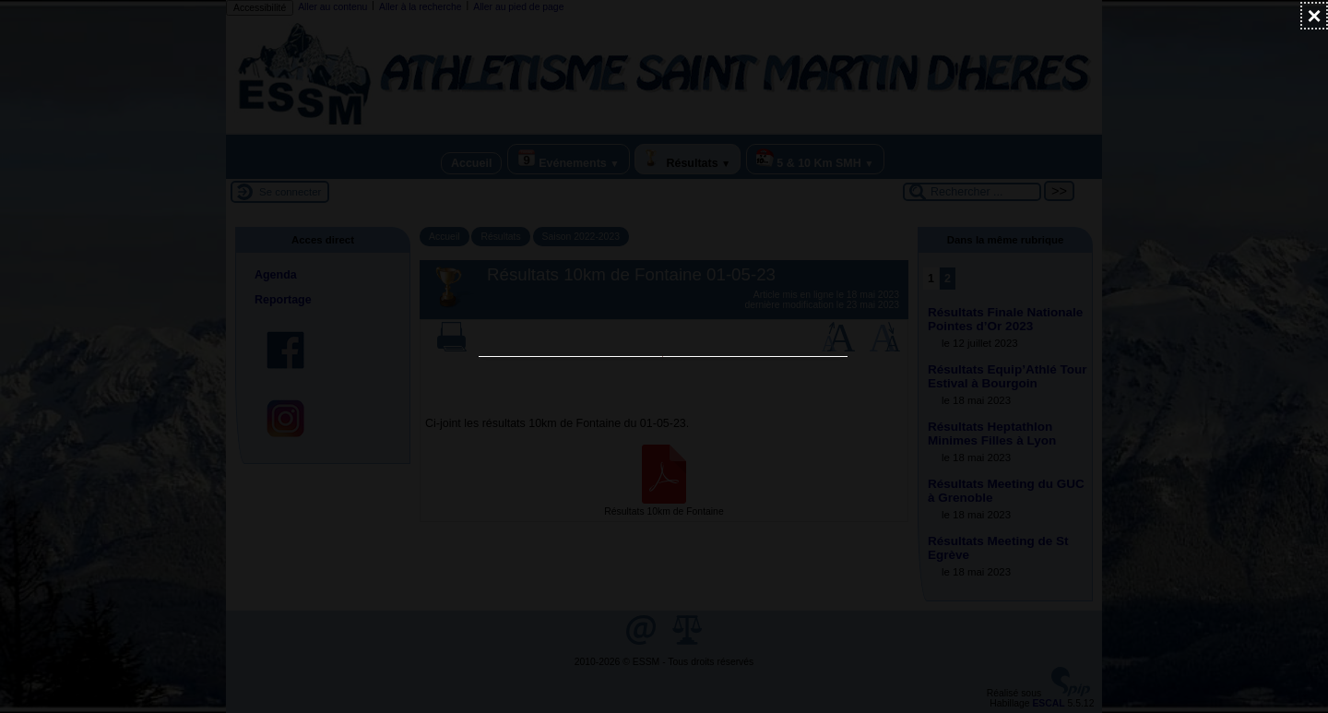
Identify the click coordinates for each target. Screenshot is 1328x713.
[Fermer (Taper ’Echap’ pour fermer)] (1314, 16)
